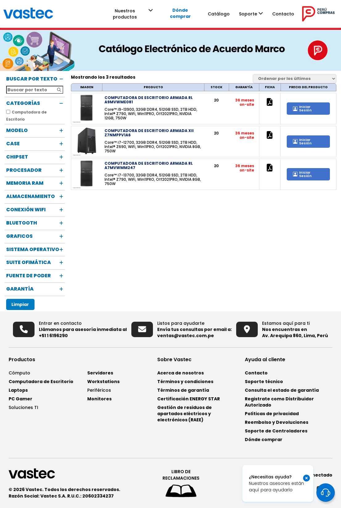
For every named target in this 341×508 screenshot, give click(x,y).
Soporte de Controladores (276, 431)
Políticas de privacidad (272, 414)
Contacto (294, 14)
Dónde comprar (190, 13)
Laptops (18, 390)
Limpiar (20, 304)
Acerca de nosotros (180, 373)
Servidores (100, 373)
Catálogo (229, 14)
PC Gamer (20, 399)
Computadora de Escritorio (41, 381)
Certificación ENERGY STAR (188, 399)
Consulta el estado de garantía (282, 390)
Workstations (103, 381)
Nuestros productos (133, 14)
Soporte (259, 14)
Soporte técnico (264, 381)
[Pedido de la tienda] (294, 78)
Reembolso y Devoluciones (276, 422)
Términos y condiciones (185, 381)
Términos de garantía (183, 390)
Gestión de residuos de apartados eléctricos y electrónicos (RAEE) (184, 413)
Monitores (99, 399)
